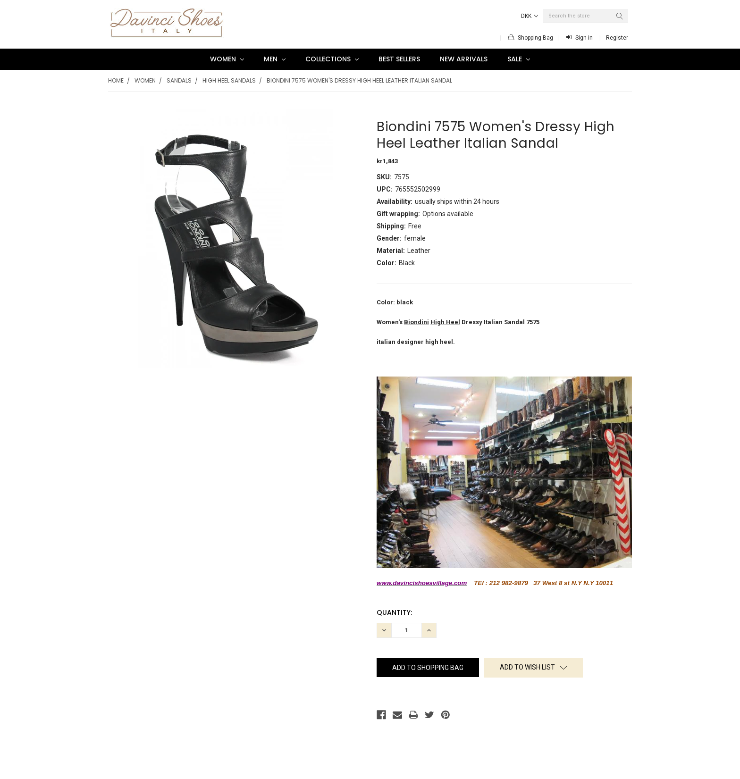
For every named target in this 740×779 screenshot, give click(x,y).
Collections (332, 59)
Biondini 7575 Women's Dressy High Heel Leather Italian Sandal (359, 80)
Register (617, 37)
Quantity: (394, 612)
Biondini (416, 322)
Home (116, 80)
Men (275, 59)
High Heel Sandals (229, 80)
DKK (529, 16)
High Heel (445, 322)
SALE (518, 59)
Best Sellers (399, 59)
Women (227, 59)
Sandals (179, 80)
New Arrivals (464, 59)
